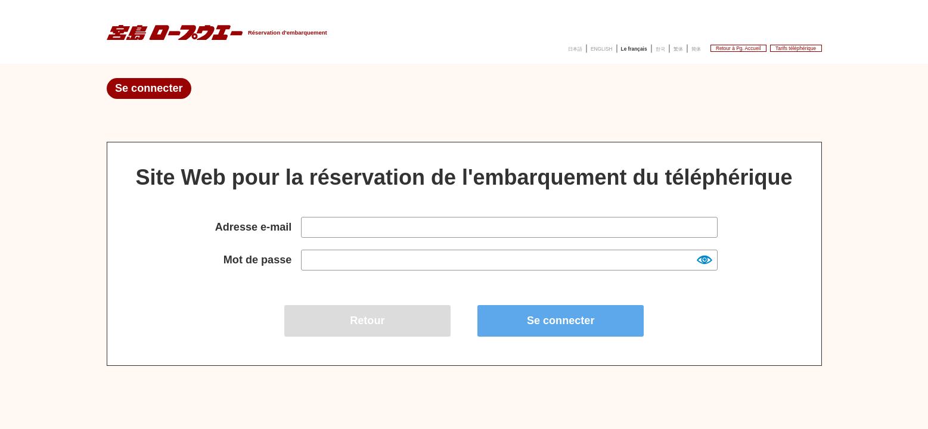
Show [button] (704, 259)
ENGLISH (481, 46)
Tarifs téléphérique (778, 46)
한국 (568, 46)
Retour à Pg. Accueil (683, 46)
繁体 (593, 46)
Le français (530, 46)
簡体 (618, 46)
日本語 (441, 46)
